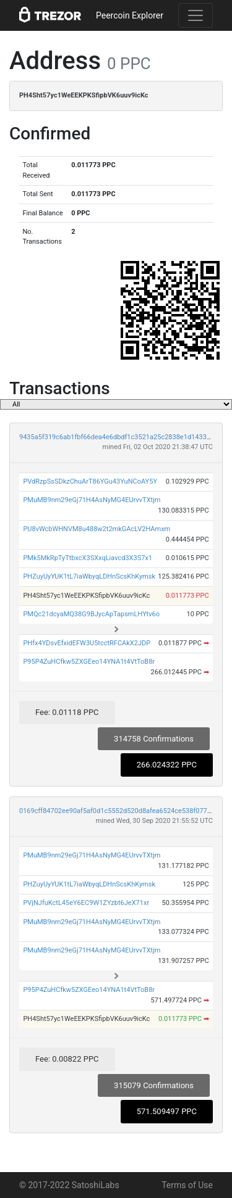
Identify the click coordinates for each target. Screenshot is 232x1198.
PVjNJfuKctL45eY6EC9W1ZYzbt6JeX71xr (86, 903)
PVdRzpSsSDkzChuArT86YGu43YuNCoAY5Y (90, 481)
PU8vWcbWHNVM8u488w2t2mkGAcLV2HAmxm (96, 529)
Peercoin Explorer (129, 15)
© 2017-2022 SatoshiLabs (69, 1185)
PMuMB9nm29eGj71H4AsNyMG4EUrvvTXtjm (91, 500)
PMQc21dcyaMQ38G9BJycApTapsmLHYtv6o (91, 614)
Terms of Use (187, 1185)
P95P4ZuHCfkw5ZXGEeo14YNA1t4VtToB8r (89, 662)
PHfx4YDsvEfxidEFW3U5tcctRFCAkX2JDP (86, 643)
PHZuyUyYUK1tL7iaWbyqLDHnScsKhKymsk (89, 576)
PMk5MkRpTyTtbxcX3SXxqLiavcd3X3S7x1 (87, 558)
